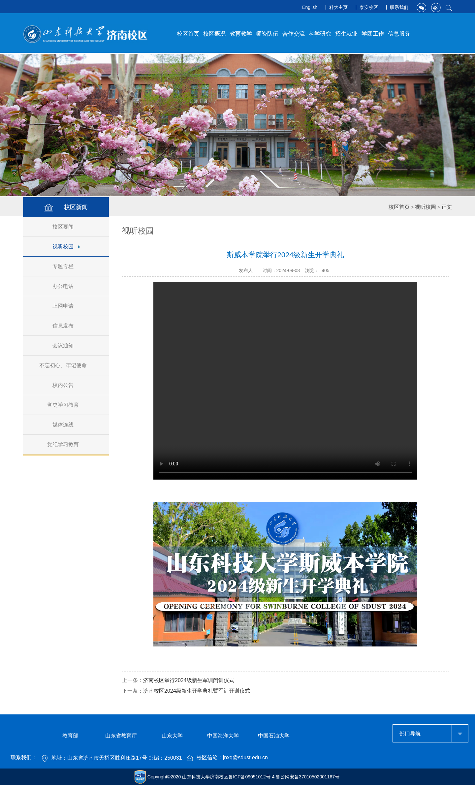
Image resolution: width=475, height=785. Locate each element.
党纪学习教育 (66, 444)
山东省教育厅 (121, 735)
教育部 (70, 735)
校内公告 (66, 385)
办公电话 (66, 286)
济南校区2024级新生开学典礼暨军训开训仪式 (196, 691)
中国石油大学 (274, 735)
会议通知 (66, 345)
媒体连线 (66, 424)
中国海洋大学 (223, 735)
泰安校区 (369, 7)
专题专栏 (66, 266)
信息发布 (66, 326)
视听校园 (66, 246)
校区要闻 (66, 227)
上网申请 (66, 306)
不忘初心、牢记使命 (66, 365)
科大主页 (338, 7)
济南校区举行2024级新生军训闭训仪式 (188, 680)
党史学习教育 (66, 405)
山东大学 (172, 735)
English (309, 7)
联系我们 (399, 7)
